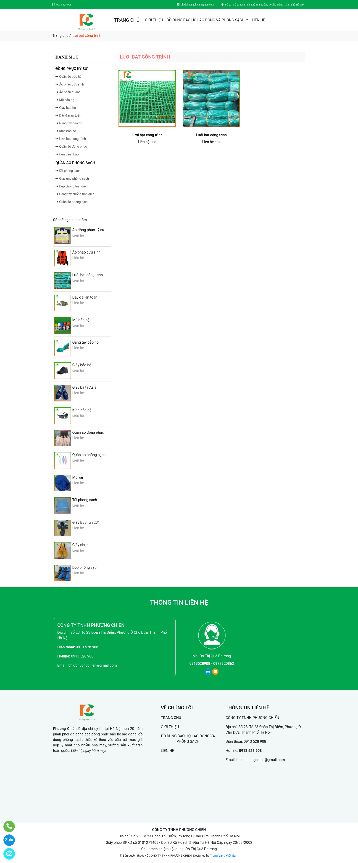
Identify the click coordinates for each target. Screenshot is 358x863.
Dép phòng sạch (85, 567)
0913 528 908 (87, 647)
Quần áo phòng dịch (73, 202)
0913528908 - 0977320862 (212, 663)
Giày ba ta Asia (84, 387)
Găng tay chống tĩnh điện (76, 194)
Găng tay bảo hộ (70, 123)
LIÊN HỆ (258, 20)
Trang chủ (60, 35)
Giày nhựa (80, 545)
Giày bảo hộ (67, 108)
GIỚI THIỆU (154, 20)
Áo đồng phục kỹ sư (88, 230)
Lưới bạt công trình (72, 139)
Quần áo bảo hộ (70, 76)
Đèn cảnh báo (69, 154)
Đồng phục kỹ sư (71, 69)
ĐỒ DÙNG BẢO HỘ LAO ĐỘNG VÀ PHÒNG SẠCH (206, 20)
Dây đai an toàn (70, 115)
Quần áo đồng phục (73, 146)
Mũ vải (77, 477)
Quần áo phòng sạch (75, 163)
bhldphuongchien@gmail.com (92, 665)
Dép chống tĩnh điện (73, 186)
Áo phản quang (70, 92)
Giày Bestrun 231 (86, 522)
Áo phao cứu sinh (71, 84)
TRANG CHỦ (126, 20)
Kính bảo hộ (67, 131)
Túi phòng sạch (84, 500)
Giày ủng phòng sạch (74, 178)
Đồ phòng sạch (69, 171)
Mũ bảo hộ (66, 100)
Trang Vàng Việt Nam (224, 855)
